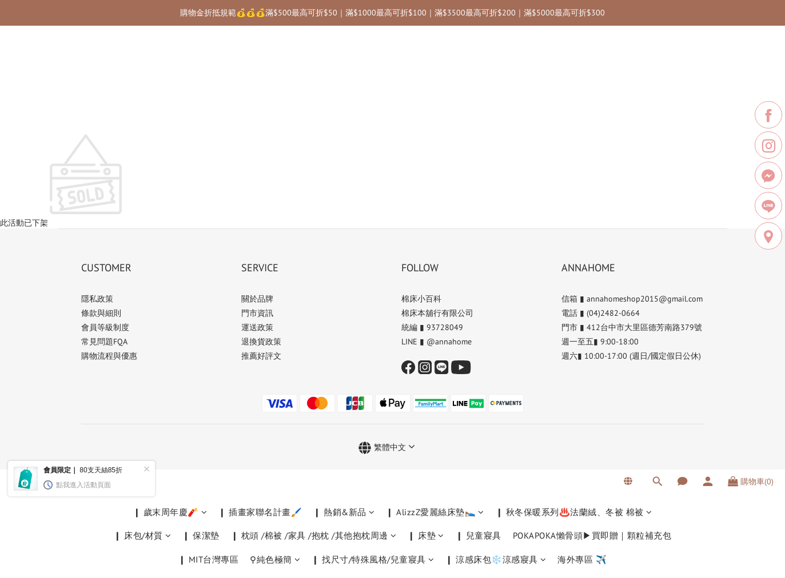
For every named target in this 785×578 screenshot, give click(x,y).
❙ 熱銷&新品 (343, 68)
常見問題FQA (104, 341)
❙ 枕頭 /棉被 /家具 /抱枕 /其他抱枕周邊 (314, 91)
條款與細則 (101, 313)
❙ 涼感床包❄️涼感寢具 (495, 115)
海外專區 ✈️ (582, 115)
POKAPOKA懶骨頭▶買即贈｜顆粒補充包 (592, 91)
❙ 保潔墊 (201, 91)
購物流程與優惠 (109, 356)
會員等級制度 (105, 327)
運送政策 (257, 327)
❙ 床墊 (426, 91)
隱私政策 (97, 299)
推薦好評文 (261, 356)
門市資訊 (257, 313)
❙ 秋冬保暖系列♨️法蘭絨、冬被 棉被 (574, 68)
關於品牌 (257, 299)
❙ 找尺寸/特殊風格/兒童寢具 (373, 115)
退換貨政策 (261, 341)
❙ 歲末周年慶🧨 (170, 68)
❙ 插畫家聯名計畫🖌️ (260, 68)
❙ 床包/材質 (142, 91)
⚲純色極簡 (275, 115)
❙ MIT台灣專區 (208, 115)
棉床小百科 (421, 299)
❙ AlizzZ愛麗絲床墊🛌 (435, 68)
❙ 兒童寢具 (478, 91)
